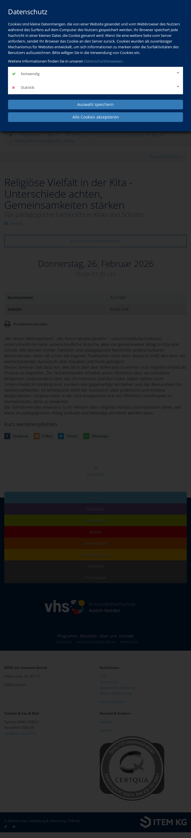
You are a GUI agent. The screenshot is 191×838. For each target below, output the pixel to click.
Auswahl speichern (95, 104)
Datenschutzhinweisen (103, 61)
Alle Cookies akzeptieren (95, 116)
